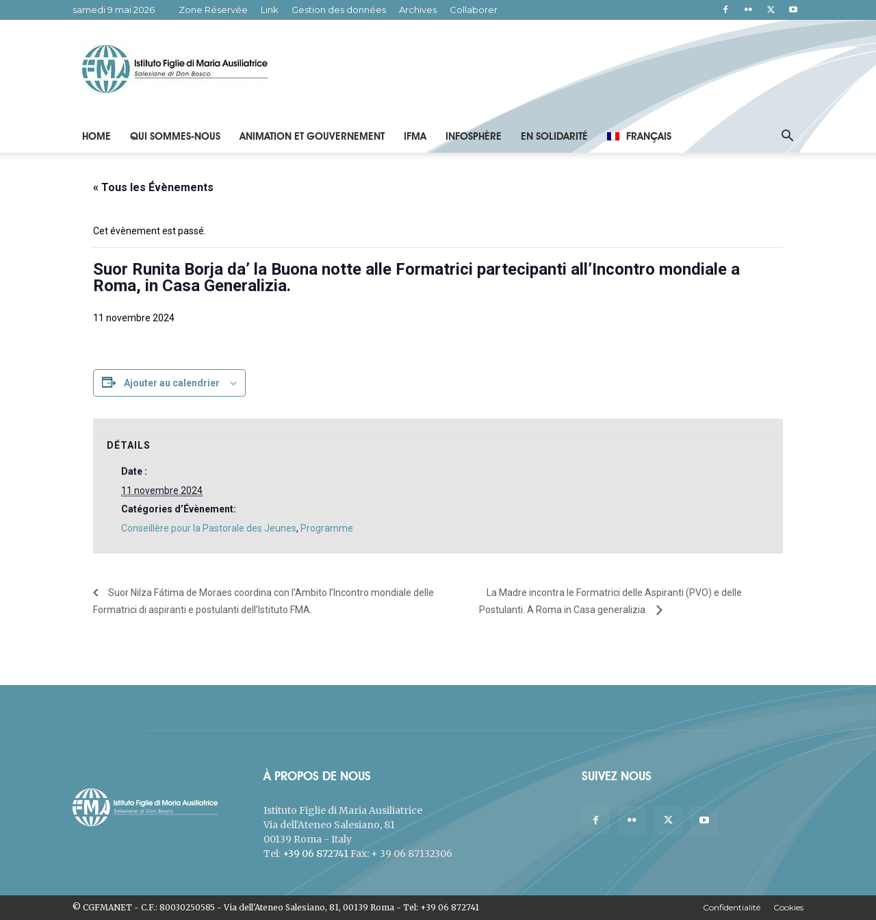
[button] (787, 137)
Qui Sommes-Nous (175, 136)
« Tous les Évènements (153, 187)
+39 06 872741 (315, 853)
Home (96, 136)
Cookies (788, 907)
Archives (418, 9)
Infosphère (474, 136)
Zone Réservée (213, 9)
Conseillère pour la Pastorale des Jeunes (208, 528)
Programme (326, 528)
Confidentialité (731, 907)
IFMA (415, 136)
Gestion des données (339, 9)
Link (270, 9)
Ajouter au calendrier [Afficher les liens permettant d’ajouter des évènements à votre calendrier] (172, 382)
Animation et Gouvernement (312, 136)
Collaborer (474, 9)
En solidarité (554, 136)
